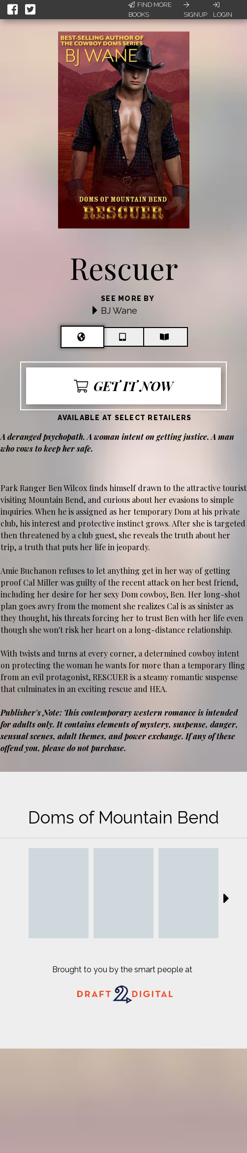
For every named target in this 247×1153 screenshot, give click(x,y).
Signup (195, 9)
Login (222, 9)
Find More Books (150, 9)
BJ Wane (119, 310)
